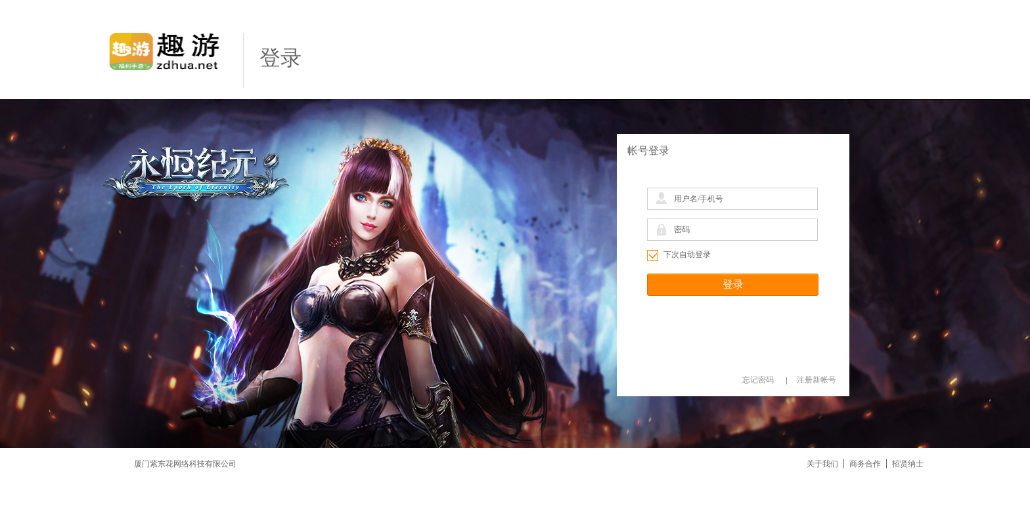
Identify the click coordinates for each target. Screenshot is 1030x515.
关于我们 (822, 463)
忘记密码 (758, 379)
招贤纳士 (908, 463)
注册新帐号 (816, 379)
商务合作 (865, 463)
